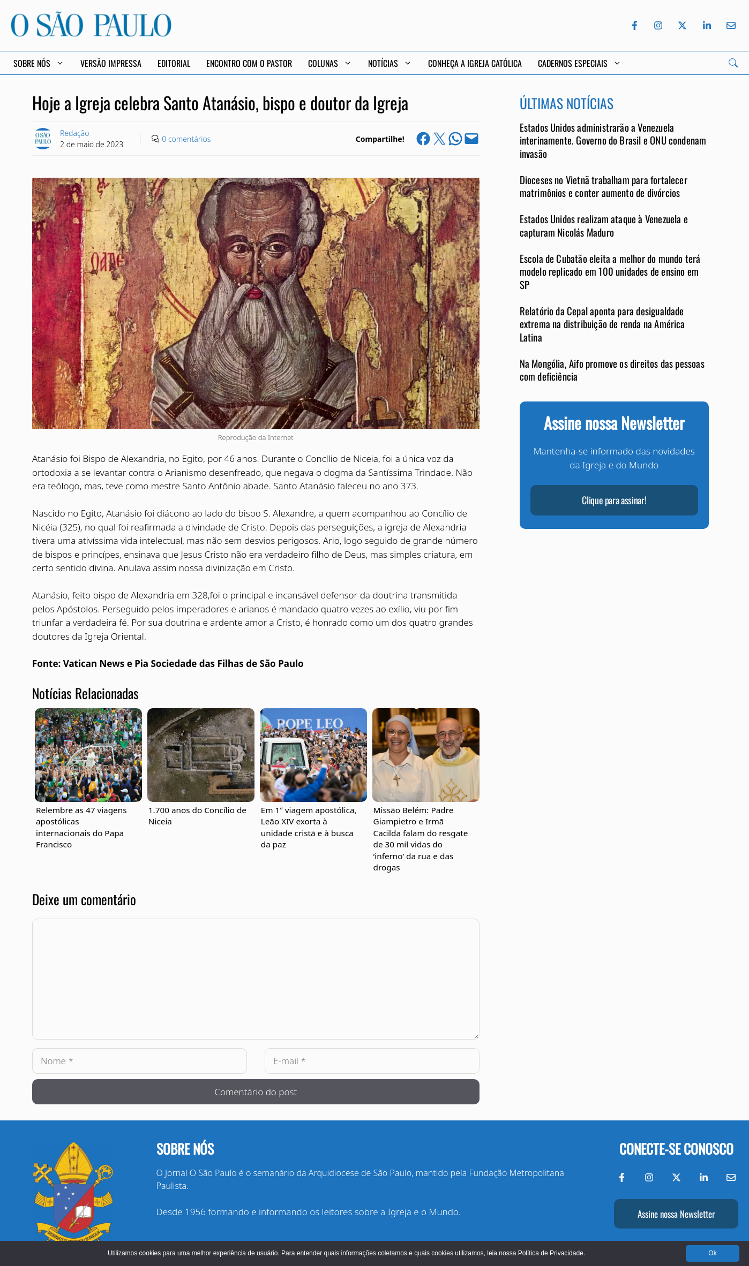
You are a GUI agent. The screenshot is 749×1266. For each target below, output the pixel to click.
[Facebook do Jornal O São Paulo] (635, 25)
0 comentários (186, 139)
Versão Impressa (110, 63)
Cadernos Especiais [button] (579, 63)
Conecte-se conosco (676, 1148)
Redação (74, 133)
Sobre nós (185, 1148)
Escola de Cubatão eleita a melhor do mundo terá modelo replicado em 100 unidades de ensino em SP (610, 271)
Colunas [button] (330, 63)
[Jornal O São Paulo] (91, 33)
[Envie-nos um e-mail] (729, 25)
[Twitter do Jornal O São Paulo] (682, 25)
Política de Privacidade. (551, 1253)
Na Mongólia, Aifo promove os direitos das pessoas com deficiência (612, 369)
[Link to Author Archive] (43, 138)
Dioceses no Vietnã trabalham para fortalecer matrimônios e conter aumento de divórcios (603, 186)
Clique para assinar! (614, 500)
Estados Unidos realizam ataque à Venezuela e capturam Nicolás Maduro (604, 225)
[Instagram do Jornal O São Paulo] (658, 25)
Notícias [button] (390, 63)
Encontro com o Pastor (249, 63)
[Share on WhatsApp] (455, 139)
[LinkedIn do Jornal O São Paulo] (707, 25)
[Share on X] (439, 139)
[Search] (733, 62)
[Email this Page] (471, 139)
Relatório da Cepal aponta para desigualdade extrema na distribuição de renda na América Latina (602, 324)
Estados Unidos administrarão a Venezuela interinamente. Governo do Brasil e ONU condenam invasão (613, 140)
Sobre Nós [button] (38, 63)
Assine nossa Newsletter (676, 1213)
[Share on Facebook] (423, 139)
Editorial (174, 63)
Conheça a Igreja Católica (475, 63)
